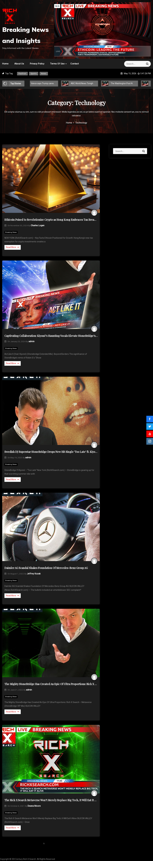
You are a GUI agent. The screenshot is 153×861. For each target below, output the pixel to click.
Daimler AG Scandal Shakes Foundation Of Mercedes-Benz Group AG (46, 568)
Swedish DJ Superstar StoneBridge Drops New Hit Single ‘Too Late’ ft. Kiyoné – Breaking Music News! (51, 452)
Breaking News (11, 232)
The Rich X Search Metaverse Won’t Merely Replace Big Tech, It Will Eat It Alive (51, 800)
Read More (12, 247)
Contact (74, 63)
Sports (34, 74)
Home (5, 63)
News (43, 74)
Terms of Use (57, 63)
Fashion (22, 74)
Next (55, 843)
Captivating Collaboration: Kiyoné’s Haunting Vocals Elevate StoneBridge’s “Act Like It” (51, 336)
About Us (19, 63)
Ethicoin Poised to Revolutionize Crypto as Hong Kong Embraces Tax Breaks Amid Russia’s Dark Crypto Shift (51, 219)
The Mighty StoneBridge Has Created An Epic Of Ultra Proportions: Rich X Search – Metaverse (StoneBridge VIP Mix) (51, 684)
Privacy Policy (37, 63)
